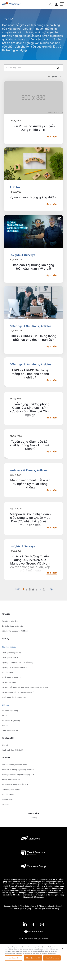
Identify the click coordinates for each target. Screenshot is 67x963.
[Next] (40, 589)
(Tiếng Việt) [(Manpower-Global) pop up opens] (33, 931)
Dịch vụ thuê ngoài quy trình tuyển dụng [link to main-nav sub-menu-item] (17, 662)
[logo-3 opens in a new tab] (33, 853)
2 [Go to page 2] (26, 589)
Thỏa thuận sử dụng (28, 906)
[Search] (58, 68)
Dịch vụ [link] (5, 638)
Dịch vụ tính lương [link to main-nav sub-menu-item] (9, 682)
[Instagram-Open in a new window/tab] (42, 924)
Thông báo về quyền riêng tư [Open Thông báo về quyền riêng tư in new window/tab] (50, 906)
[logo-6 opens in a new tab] (33, 867)
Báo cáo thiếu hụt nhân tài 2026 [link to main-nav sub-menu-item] (14, 765)
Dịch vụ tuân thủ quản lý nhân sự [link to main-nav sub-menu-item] (15, 667)
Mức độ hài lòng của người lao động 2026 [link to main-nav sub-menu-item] (18, 774)
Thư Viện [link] (6, 757)
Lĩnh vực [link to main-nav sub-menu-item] (5, 705)
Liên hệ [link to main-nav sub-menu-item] (5, 745)
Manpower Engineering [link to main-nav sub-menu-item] (11, 720)
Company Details (10, 906)
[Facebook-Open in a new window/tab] (33, 924)
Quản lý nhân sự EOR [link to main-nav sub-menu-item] (10, 657)
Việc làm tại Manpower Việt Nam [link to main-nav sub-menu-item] (15, 631)
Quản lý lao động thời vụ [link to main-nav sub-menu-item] (11, 653)
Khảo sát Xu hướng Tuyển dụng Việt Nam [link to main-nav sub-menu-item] (18, 770)
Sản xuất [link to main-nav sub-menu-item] (5, 725)
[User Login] (56, 5)
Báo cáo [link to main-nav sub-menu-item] (5, 804)
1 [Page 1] (23, 589)
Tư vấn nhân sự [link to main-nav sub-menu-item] (8, 672)
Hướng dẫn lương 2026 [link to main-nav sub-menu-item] (11, 779)
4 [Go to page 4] (33, 589)
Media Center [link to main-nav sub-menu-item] (7, 799)
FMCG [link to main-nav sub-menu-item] (4, 715)
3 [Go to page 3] (29, 589)
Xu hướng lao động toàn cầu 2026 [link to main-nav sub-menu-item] (15, 784)
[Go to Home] (11, 4)
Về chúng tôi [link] (8, 738)
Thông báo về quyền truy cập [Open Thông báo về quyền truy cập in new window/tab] (19, 909)
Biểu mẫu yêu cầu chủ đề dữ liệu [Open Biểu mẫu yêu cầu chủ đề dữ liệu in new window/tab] (47, 909)
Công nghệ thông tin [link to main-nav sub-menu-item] (10, 730)
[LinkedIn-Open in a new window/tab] (25, 924)
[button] (62, 4)
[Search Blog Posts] (33, 67)
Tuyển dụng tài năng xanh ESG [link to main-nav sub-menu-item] (14, 697)
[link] (33, 924)
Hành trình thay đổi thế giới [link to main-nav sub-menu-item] (12, 750)
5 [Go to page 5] (36, 589)
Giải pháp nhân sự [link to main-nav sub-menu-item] (9, 647)
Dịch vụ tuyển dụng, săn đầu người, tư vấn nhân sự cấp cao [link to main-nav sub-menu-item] (25, 687)
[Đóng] (63, 951)
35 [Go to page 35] (44, 589)
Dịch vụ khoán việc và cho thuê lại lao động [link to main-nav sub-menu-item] (19, 692)
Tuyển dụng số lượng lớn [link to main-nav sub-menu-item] (11, 677)
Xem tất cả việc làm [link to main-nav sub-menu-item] (10, 621)
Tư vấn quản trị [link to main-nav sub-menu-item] (8, 794)
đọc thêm (52, 136)
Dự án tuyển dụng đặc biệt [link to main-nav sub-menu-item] (12, 626)
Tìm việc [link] (6, 614)
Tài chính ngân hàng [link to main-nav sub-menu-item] (10, 711)
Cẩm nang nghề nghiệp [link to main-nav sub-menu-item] (11, 789)
